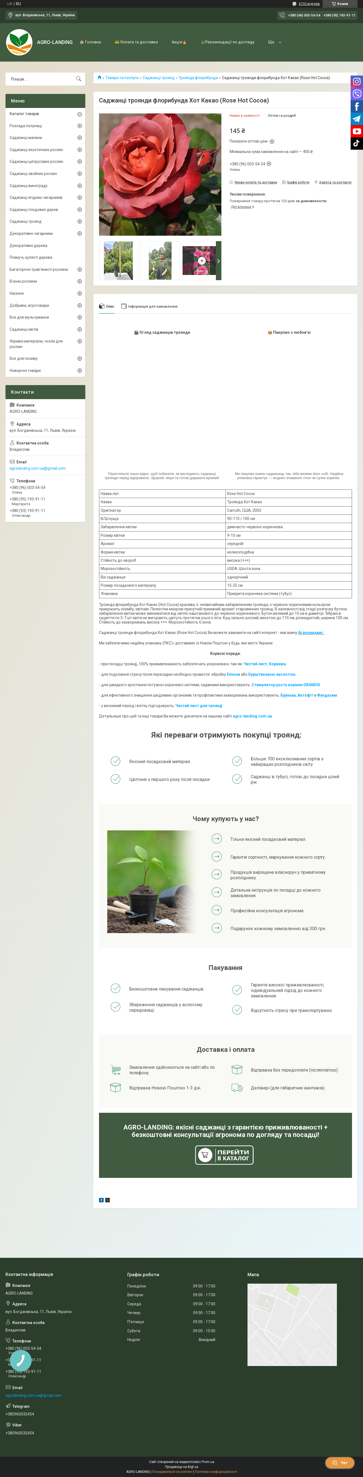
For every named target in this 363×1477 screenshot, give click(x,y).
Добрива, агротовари (29, 305)
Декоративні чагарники (31, 233)
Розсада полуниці (26, 126)
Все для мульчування (29, 317)
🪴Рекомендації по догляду (227, 42)
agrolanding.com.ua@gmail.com (38, 468)
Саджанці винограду (29, 185)
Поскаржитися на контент (172, 1472)
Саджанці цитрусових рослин (36, 161)
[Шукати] (78, 79)
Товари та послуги (122, 78)
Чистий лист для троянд (198, 705)
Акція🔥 (179, 42)
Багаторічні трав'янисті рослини (39, 269)
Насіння (17, 293)
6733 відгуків (309, 4)
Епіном (233, 674)
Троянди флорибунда (198, 78)
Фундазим (327, 695)
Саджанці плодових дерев (34, 209)
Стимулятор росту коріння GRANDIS (286, 685)
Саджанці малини (26, 137)
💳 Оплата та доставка (136, 42)
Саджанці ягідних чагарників (36, 197)
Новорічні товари (25, 370)
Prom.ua (208, 1462)
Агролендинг (310, 632)
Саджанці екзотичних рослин (36, 150)
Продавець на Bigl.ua (181, 1467)
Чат (340, 1462)
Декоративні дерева (28, 245)
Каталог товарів (24, 114)
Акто (302, 695)
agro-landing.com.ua (252, 716)
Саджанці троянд (159, 78)
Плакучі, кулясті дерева (31, 257)
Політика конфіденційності (216, 1472)
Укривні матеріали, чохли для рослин (36, 344)
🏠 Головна (90, 42)
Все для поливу (24, 358)
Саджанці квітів (24, 329)
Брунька (288, 695)
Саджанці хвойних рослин (33, 173)
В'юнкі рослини (23, 281)
